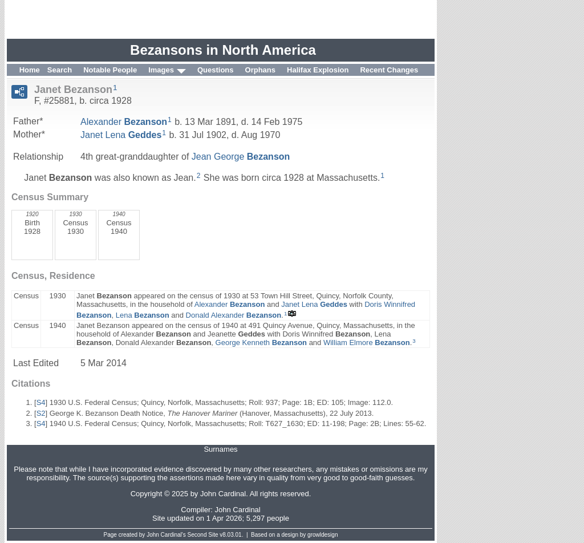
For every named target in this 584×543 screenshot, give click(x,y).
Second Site (203, 535)
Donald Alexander (234, 315)
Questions (215, 70)
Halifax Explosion (317, 70)
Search (59, 70)
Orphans (260, 70)
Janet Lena (120, 135)
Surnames (220, 449)
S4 (41, 402)
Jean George (241, 156)
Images (161, 70)
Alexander (123, 122)
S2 (41, 413)
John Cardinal (238, 509)
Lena (142, 315)
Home (29, 70)
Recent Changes (389, 70)
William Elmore (366, 342)
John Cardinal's (166, 535)
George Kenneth (261, 342)
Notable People (110, 70)
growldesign (322, 535)
